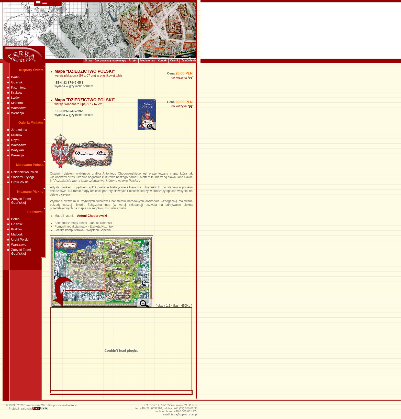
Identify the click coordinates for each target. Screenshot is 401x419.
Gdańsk (17, 82)
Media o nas (147, 60)
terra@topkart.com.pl (184, 414)
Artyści (133, 60)
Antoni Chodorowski (92, 216)
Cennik (174, 60)
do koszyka (182, 77)
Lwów (15, 98)
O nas (88, 60)
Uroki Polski (20, 182)
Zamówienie (189, 60)
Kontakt (162, 60)
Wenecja (17, 113)
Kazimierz (18, 87)
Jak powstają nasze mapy (110, 60)
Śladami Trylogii (23, 177)
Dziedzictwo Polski (25, 172)
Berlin (15, 77)
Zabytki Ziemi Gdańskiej (21, 201)
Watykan (17, 150)
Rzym (15, 140)
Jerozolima (19, 130)
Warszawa (18, 108)
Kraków (16, 92)
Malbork (17, 103)
